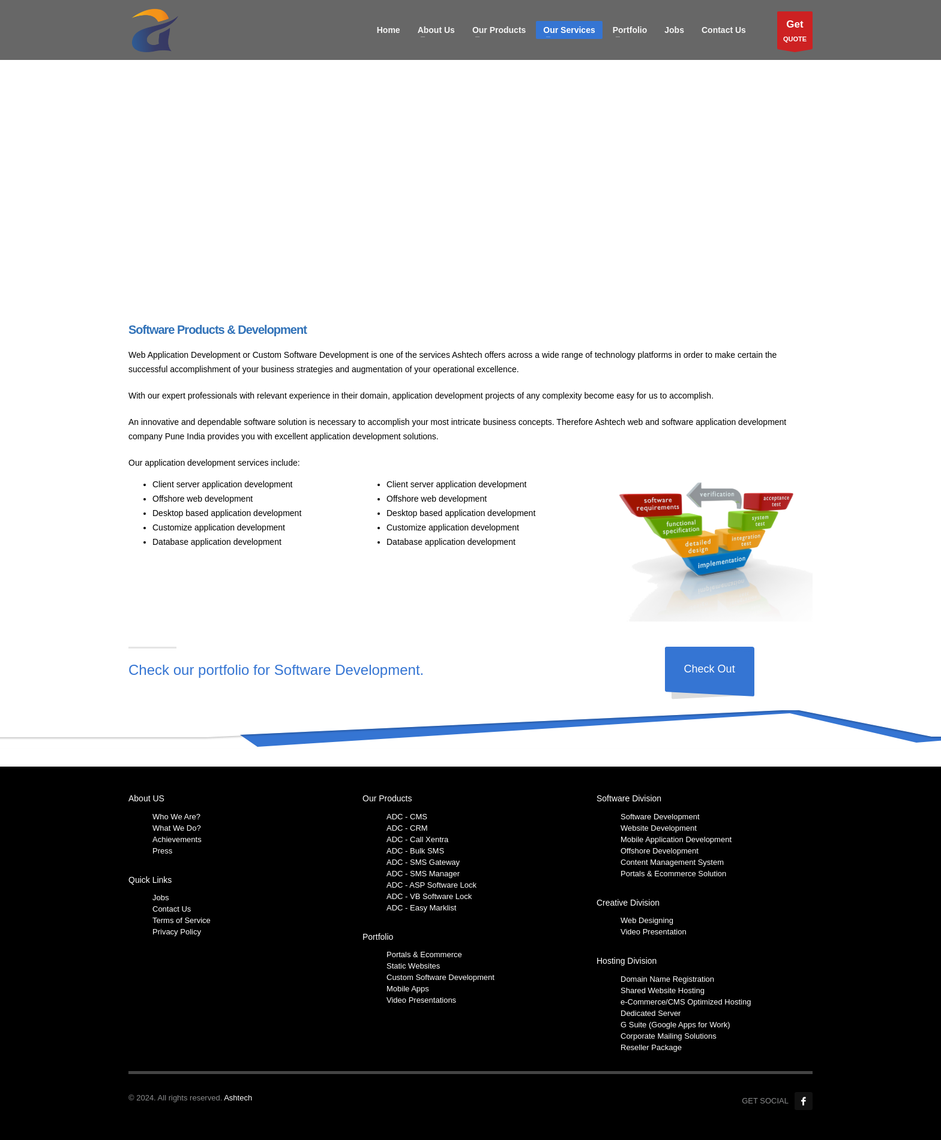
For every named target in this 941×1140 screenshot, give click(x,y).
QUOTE (795, 33)
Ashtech (238, 1097)
